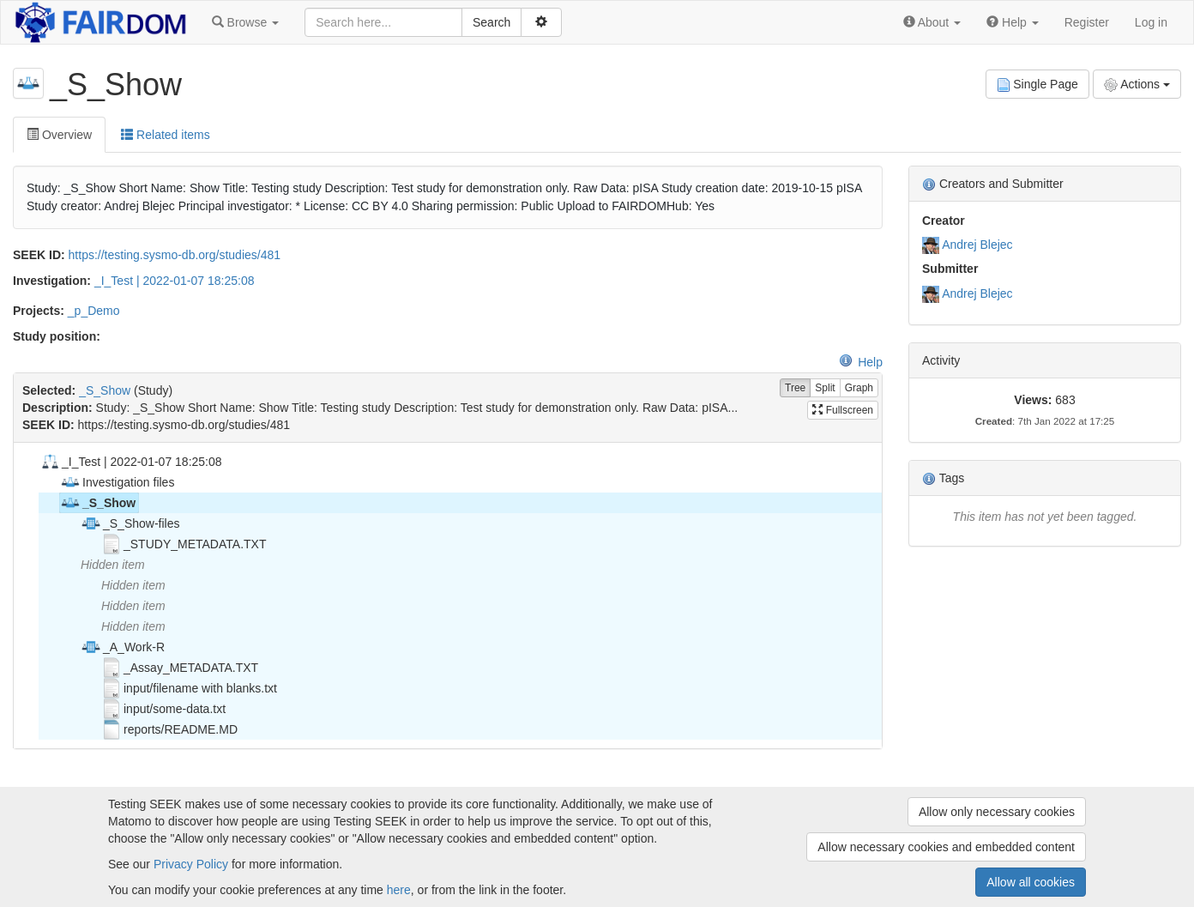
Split (825, 388)
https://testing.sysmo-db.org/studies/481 (174, 255)
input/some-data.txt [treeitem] (163, 708)
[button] (245, 22)
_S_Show (104, 390)
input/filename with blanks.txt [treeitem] (189, 688)
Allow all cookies (1030, 882)
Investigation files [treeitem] (117, 482)
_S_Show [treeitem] (98, 503)
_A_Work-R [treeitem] (123, 647)
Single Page (1037, 84)
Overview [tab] (59, 135)
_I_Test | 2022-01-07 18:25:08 (174, 280)
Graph (859, 388)
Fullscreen (842, 410)
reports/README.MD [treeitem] (169, 729)
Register (1086, 22)
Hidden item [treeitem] (113, 564)
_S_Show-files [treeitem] (130, 523)
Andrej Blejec (977, 244)
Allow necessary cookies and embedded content (946, 847)
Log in (1151, 22)
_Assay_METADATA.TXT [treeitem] (179, 667)
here (399, 890)
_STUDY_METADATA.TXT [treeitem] (183, 544)
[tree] (447, 595)
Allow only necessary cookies (997, 812)
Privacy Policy (191, 864)
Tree (795, 388)
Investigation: (52, 280)
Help (861, 362)
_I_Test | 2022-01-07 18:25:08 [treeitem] (130, 461)
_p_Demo (94, 310)
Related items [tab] (165, 135)
